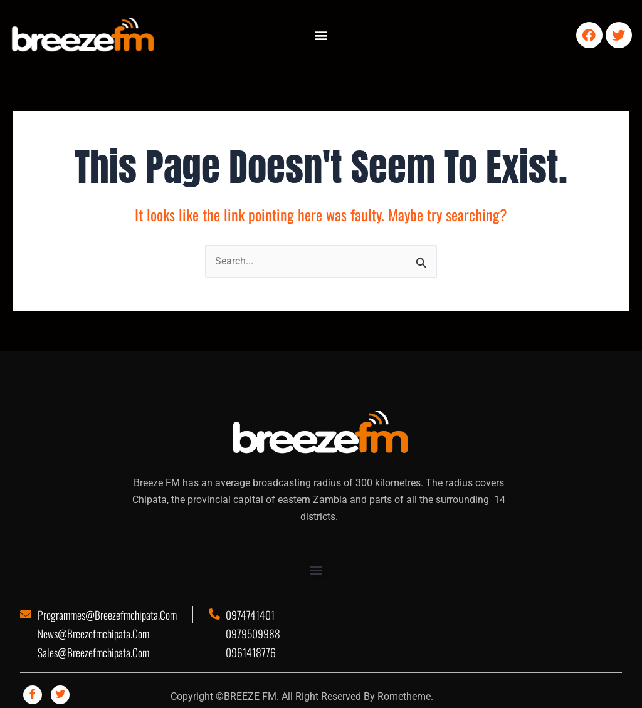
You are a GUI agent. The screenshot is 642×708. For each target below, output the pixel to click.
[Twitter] (60, 694)
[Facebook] (32, 694)
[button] (320, 35)
